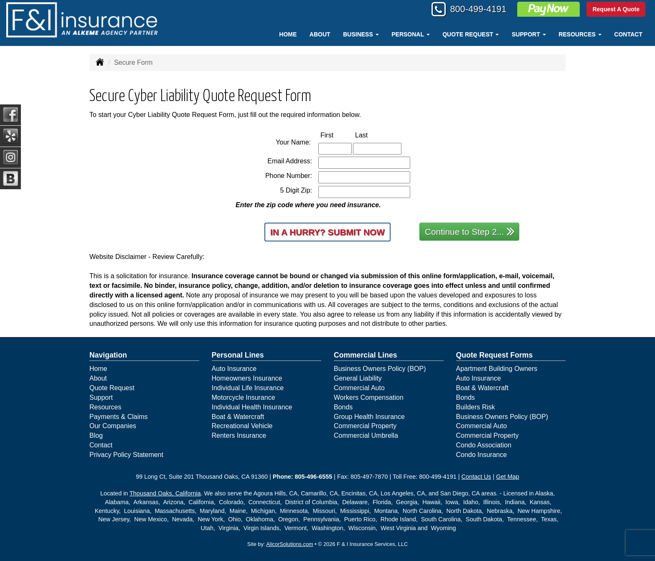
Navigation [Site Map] (108, 355)
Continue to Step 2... (470, 231)
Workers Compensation (369, 397)
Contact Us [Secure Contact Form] (476, 476)
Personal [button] (410, 34)
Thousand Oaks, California (165, 493)
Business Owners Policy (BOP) (380, 368)
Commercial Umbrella (366, 435)
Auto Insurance (234, 368)
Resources (105, 407)
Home (288, 34)
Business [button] (360, 34)
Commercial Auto (359, 387)
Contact (628, 34)
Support (101, 397)
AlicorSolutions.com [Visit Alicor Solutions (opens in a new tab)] (289, 544)
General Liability (358, 378)
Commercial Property (365, 425)
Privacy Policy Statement (126, 454)
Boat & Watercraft (238, 416)
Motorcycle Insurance (243, 397)
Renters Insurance (239, 435)
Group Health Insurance (369, 416)
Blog (96, 435)
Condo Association (484, 445)
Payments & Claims (118, 416)
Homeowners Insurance (247, 378)
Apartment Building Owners (497, 368)
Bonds (343, 407)
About (320, 34)
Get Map (507, 476)
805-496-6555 (314, 476)
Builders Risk (475, 407)
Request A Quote (616, 9)
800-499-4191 (477, 9)
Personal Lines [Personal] (238, 355)
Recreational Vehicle (242, 425)
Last (370, 135)
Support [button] (529, 34)
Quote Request (112, 387)
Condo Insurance (481, 454)
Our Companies (112, 425)
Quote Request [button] (470, 34)
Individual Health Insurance (252, 407)
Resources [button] (580, 34)
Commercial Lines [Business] (365, 355)
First (335, 135)
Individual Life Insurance (248, 387)
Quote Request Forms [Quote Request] (494, 355)
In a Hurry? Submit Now (327, 232)
